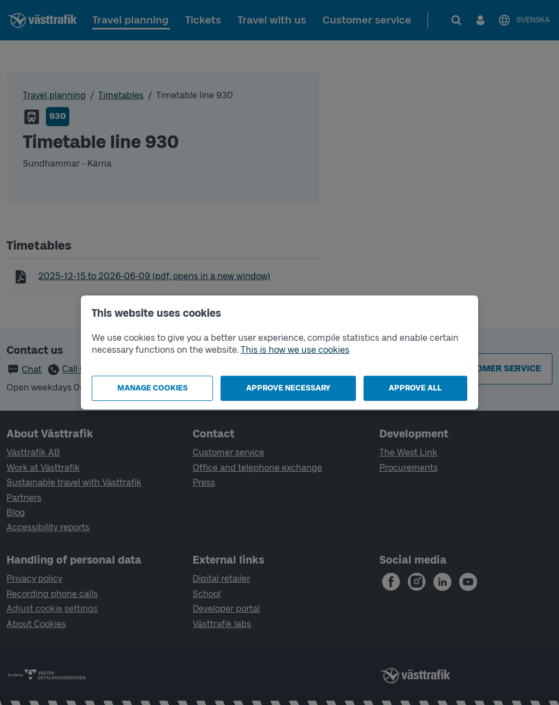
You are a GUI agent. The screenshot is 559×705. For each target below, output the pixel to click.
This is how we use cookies (295, 350)
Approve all (415, 388)
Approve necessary (288, 388)
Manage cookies (152, 388)
